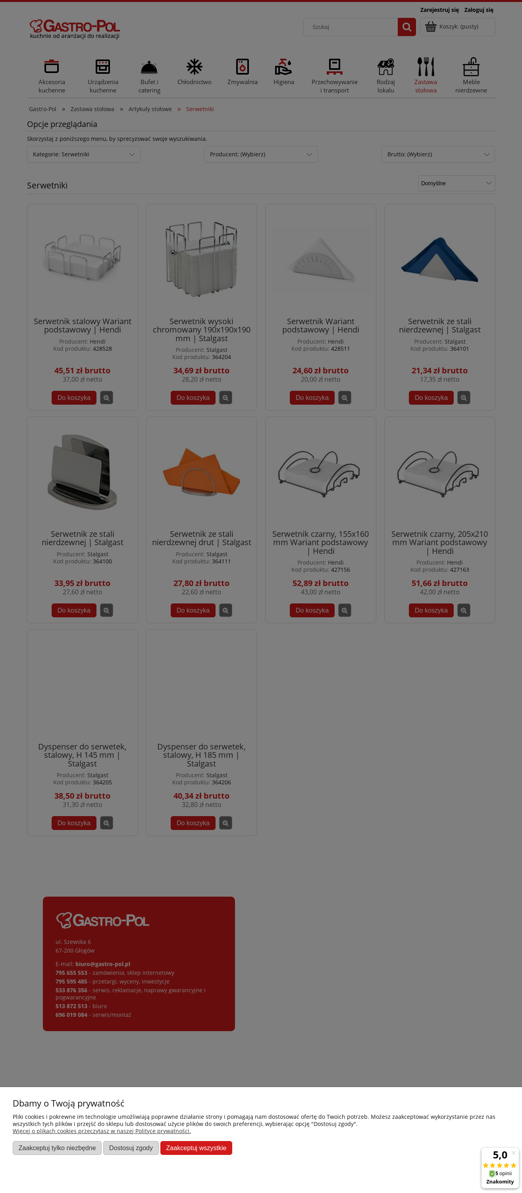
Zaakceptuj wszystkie (196, 1147)
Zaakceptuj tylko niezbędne (57, 1147)
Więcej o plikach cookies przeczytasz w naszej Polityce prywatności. (102, 1131)
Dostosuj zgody (131, 1147)
